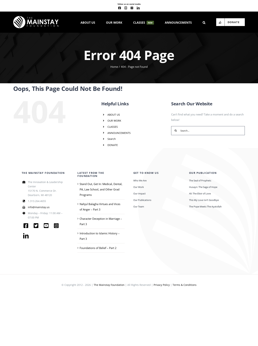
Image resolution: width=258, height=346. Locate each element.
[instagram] (132, 8)
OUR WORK (114, 120)
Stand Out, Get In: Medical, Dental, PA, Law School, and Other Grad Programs (101, 189)
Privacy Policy (162, 285)
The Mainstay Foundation (109, 285)
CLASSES (112, 126)
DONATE (112, 145)
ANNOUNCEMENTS (119, 133)
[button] (204, 22)
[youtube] (125, 8)
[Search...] (208, 130)
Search (111, 139)
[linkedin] (138, 8)
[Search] (175, 130)
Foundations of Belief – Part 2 (98, 248)
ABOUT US (113, 114)
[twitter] (36, 226)
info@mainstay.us (39, 207)
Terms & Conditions (184, 285)
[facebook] (119, 8)
